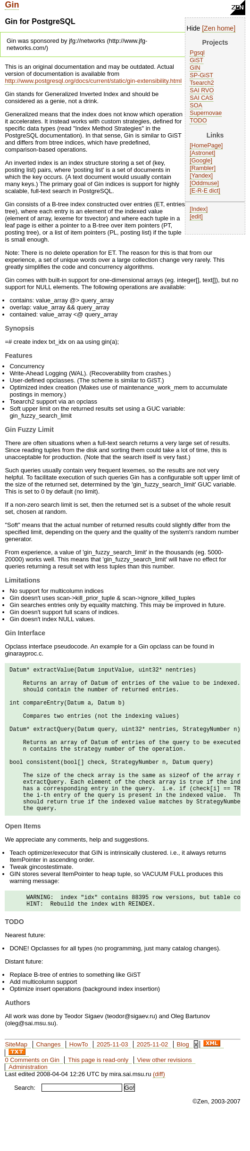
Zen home (218, 28)
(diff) (159, 1107)
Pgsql (197, 52)
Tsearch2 (202, 83)
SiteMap (16, 1078)
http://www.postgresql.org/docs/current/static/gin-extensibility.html (93, 80)
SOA (196, 105)
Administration (27, 1100)
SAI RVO (202, 90)
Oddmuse (204, 183)
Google (201, 160)
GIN (195, 68)
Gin (12, 4)
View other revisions (164, 1093)
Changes (48, 1078)
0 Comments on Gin (32, 1093)
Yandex (201, 175)
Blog (183, 1078)
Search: (24, 1121)
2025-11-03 (112, 1078)
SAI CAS (201, 98)
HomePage (206, 145)
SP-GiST (201, 75)
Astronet (203, 153)
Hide (193, 28)
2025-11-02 (152, 1078)
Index (199, 209)
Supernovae (206, 113)
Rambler (203, 168)
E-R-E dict (205, 190)
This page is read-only (98, 1093)
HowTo (78, 1078)
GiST (196, 60)
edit (196, 216)
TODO (198, 120)
